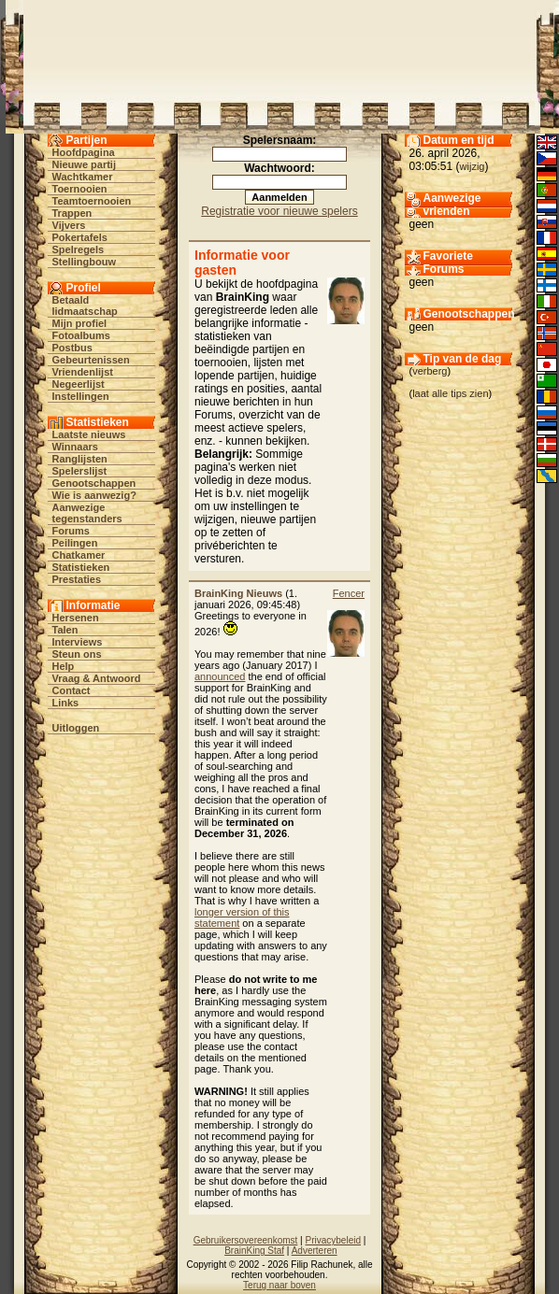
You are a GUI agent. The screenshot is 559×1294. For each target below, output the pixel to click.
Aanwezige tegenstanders (87, 513)
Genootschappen (94, 483)
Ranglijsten (80, 458)
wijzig (472, 166)
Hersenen (75, 617)
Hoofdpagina (83, 152)
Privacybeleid (333, 1240)
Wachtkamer (82, 176)
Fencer (349, 593)
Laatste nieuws (89, 434)
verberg (429, 371)
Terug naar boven (279, 1285)
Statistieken (81, 567)
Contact (71, 690)
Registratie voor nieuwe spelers (279, 211)
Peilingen (75, 542)
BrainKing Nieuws (238, 593)
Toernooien (80, 188)
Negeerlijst (78, 384)
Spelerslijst (80, 470)
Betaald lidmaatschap (85, 305)
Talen (65, 629)
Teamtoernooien (92, 200)
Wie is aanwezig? (94, 495)
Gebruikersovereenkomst (246, 1240)
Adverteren (314, 1250)
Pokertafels (80, 237)
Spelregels (78, 249)
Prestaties (77, 579)
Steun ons (77, 654)
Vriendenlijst (82, 371)
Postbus (72, 347)
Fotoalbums (81, 335)
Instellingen (80, 396)
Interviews (77, 641)
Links (65, 702)
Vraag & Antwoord (96, 678)
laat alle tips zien (450, 393)
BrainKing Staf (254, 1250)
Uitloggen (76, 727)
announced (219, 676)
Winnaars (75, 446)
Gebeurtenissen (91, 359)
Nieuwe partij (84, 164)
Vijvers (69, 225)
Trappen (72, 213)
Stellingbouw (84, 261)
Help (63, 666)
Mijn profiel (80, 323)
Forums (71, 530)
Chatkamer (79, 555)
